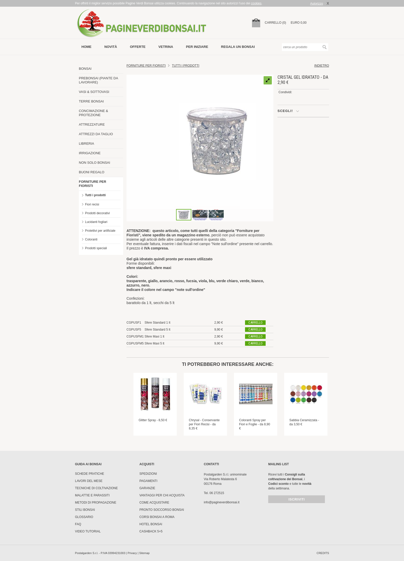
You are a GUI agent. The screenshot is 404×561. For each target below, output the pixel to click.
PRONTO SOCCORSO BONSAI (161, 510)
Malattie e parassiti (92, 495)
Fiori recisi (92, 204)
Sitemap (144, 553)
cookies (256, 3)
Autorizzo (316, 3)
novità (110, 47)
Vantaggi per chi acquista (161, 495)
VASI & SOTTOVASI (94, 92)
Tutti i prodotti (95, 195)
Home (86, 47)
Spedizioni (148, 474)
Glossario (84, 517)
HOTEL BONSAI (150, 524)
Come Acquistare (154, 502)
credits (323, 553)
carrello (255, 322)
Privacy (132, 553)
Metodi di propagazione (95, 502)
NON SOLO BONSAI (94, 163)
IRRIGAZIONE (90, 153)
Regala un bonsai (238, 47)
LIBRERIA (86, 143)
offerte (138, 47)
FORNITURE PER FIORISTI (92, 184)
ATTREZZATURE (92, 124)
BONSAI (85, 69)
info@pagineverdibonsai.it (221, 502)
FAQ (78, 524)
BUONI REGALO (91, 172)
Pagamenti (148, 481)
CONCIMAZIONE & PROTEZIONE (93, 113)
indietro (321, 65)
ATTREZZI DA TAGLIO (96, 134)
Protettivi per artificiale (100, 230)
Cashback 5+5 (151, 531)
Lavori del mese (89, 481)
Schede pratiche (89, 474)
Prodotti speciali (96, 248)
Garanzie (147, 488)
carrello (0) (275, 22)
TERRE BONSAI (91, 101)
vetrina (165, 47)
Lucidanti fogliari (96, 222)
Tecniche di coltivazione (96, 488)
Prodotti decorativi (97, 213)
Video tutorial (88, 531)
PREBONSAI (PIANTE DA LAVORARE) (98, 80)
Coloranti (91, 239)
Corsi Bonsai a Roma (156, 517)
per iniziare (197, 47)
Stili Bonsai (85, 510)
